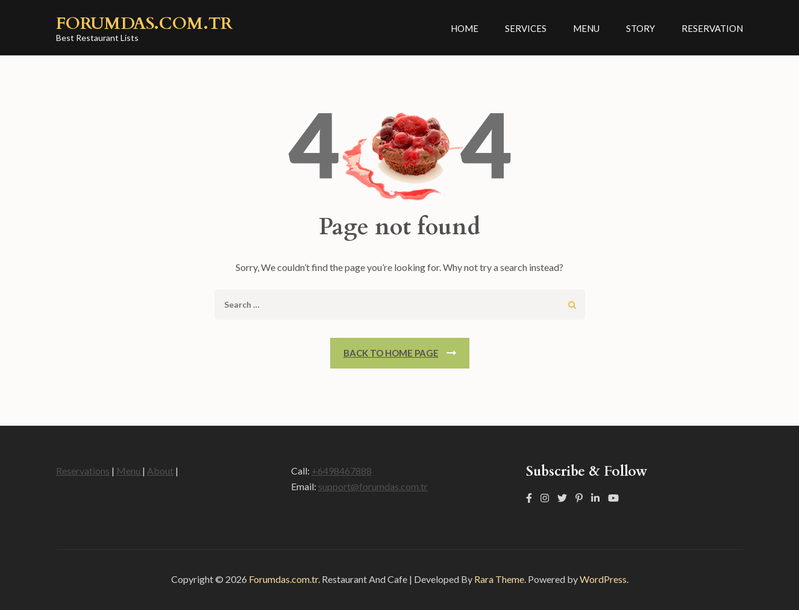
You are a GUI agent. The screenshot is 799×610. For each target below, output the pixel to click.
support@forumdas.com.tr (373, 486)
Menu (586, 28)
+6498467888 (342, 470)
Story (640, 28)
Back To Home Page (391, 352)
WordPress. (604, 579)
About (160, 470)
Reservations (83, 470)
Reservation (712, 28)
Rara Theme (499, 579)
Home (464, 28)
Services (526, 28)
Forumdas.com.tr (144, 23)
